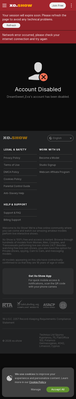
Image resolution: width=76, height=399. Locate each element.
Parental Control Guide (17, 186)
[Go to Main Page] (23, 5)
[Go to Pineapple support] (63, 305)
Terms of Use (11, 165)
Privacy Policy (12, 157)
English (60, 138)
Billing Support (12, 219)
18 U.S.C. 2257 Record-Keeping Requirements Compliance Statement (36, 321)
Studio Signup (47, 165)
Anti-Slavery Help (14, 193)
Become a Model (49, 157)
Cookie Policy (37, 382)
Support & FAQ (12, 212)
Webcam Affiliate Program (54, 172)
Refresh (11, 25)
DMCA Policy (11, 172)
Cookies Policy (12, 179)
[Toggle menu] (4, 5)
